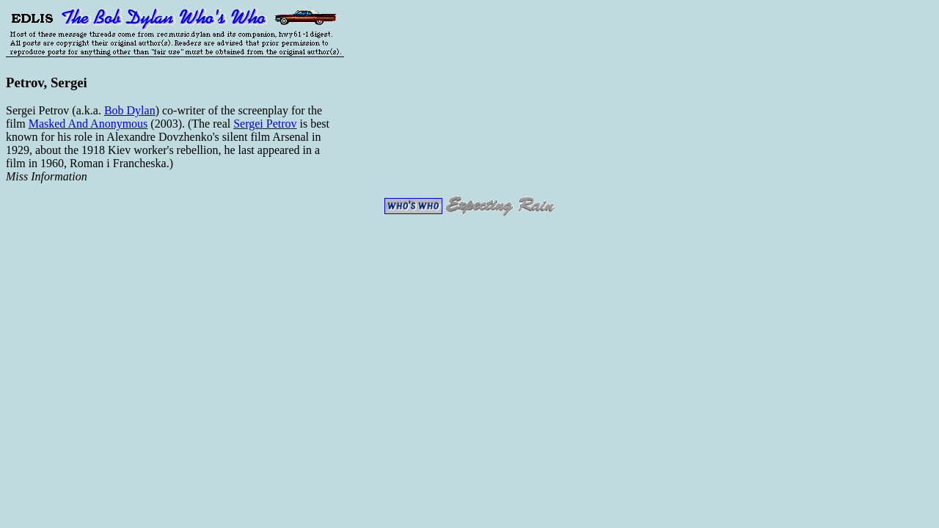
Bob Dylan (130, 110)
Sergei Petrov (264, 123)
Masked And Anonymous (88, 123)
